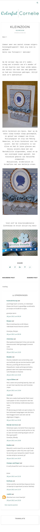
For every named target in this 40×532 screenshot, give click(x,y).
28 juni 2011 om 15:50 (14, 440)
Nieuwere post (8, 277)
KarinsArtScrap (12, 301)
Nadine (9, 445)
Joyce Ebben (11, 379)
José (8, 395)
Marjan (9, 321)
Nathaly (9, 481)
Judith (9, 494)
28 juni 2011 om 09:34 (14, 334)
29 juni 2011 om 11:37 (14, 489)
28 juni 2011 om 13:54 (14, 390)
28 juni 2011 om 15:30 (14, 420)
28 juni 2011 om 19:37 (14, 458)
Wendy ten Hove (12, 425)
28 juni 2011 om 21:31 (14, 476)
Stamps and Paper (13, 463)
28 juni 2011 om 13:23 (14, 352)
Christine (10, 339)
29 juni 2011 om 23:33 (14, 500)
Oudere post (32, 277)
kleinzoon (20, 30)
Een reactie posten (11, 505)
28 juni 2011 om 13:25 (14, 375)
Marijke (9, 357)
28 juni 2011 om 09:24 (14, 316)
